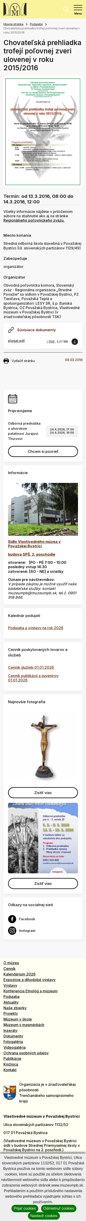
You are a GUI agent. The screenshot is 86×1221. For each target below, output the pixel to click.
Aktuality (11, 1002)
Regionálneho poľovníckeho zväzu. (33, 220)
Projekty (10, 1013)
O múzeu (11, 962)
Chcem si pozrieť (43, 451)
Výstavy (10, 985)
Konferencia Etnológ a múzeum (30, 991)
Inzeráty (10, 1030)
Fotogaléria (13, 1041)
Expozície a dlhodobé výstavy (29, 979)
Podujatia (36, 24)
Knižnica (10, 1064)
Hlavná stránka (13, 24)
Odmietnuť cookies (58, 1208)
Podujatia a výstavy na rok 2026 (35, 628)
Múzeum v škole (17, 1019)
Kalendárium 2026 (19, 974)
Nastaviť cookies (43, 1216)
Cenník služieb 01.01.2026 (31, 667)
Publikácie (12, 1058)
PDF (52, 341)
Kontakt (10, 1070)
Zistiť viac (43, 792)
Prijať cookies (25, 1208)
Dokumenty (13, 1036)
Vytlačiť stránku (19, 361)
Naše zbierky (15, 1008)
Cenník (9, 968)
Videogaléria (14, 1047)
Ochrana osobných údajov (26, 1053)
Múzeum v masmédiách (23, 1024)
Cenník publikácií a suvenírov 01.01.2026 (33, 677)
